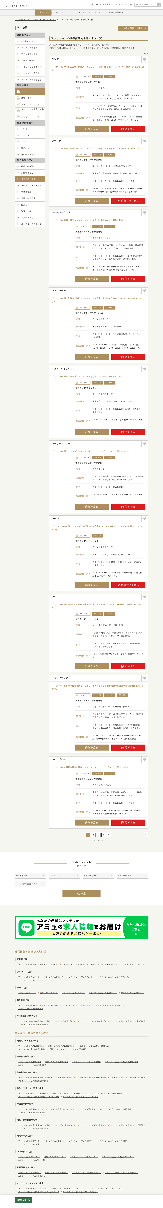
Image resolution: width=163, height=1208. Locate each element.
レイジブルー (59, 759)
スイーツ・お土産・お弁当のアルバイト (115, 977)
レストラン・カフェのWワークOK (84, 1157)
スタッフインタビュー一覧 (88, 12)
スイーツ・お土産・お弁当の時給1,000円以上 (36, 1049)
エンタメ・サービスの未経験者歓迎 (32, 1065)
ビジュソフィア (60, 678)
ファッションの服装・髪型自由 (30, 1125)
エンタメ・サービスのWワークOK (32, 1160)
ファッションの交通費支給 (29, 1109)
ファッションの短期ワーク (29, 1141)
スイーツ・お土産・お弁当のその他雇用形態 (127, 1021)
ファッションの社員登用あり (29, 1173)
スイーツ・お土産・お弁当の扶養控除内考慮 (127, 1078)
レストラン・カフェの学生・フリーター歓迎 (104, 1093)
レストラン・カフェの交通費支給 (82, 1109)
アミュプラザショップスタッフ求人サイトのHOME (35, 20)
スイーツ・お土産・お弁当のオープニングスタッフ (38, 1192)
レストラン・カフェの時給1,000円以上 (94, 1046)
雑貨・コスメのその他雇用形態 (59, 1021)
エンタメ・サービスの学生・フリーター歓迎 (80, 1097)
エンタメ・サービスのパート (132, 993)
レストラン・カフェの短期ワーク (82, 1141)
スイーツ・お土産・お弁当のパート (103, 993)
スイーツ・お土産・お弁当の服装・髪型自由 (127, 1125)
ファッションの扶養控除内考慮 (30, 1078)
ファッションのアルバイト (29, 977)
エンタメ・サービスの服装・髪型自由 (33, 1128)
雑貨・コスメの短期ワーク (54, 1141)
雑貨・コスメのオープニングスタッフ (67, 1188)
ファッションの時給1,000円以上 (31, 1046)
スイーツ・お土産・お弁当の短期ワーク (115, 1141)
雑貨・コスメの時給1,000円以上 (61, 1046)
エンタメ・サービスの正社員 (132, 964)
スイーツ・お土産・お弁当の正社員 (103, 964)
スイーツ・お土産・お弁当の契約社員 (109, 1005)
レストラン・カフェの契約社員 (77, 1005)
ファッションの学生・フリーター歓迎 (33, 1093)
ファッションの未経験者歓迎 (29, 1062)
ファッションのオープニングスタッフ (33, 1188)
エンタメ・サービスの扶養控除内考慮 (33, 1081)
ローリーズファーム (62, 443)
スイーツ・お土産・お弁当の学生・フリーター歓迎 (38, 1097)
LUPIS (55, 518)
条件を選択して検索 (133, 28)
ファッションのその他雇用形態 (30, 1021)
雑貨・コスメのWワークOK (55, 1157)
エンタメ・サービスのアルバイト (31, 980)
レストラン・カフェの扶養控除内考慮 (91, 1078)
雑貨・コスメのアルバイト (54, 977)
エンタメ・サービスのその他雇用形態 (33, 1024)
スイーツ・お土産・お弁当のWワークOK (118, 1157)
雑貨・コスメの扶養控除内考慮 (59, 1078)
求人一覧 (43, 12)
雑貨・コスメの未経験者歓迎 (56, 1062)
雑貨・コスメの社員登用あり (56, 1173)
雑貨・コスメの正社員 (49, 964)
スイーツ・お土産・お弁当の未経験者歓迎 (121, 1062)
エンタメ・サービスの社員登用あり (32, 1176)
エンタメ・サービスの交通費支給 (31, 1113)
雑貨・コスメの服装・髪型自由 (59, 1125)
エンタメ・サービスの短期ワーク (31, 1144)
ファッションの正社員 (27, 964)
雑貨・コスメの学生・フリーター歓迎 (67, 1093)
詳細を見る (91, 129)
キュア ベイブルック (63, 369)
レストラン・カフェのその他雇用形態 (91, 1021)
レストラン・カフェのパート (73, 993)
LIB (54, 596)
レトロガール (59, 290)
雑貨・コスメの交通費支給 (54, 1109)
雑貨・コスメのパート (49, 993)
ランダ (55, 59)
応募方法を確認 (128, 200)
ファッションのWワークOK (29, 1157)
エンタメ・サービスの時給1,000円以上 (74, 1049)
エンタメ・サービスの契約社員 (30, 1009)
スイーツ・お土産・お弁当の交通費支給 (115, 1109)
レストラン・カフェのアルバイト (82, 977)
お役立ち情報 (115, 12)
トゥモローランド (61, 212)
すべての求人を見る (103, 4)
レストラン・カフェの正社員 (73, 964)
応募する (128, 129)
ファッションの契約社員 (28, 1005)
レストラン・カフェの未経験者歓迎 (86, 1062)
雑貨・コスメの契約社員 (51, 1005)
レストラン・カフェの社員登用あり (86, 1173)
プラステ (56, 141)
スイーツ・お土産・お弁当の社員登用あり (121, 1173)
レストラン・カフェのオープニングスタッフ (104, 1188)
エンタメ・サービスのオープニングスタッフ (80, 1192)
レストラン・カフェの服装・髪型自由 (91, 1125)
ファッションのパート (27, 993)
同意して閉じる (23, 1200)
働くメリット (62, 12)
